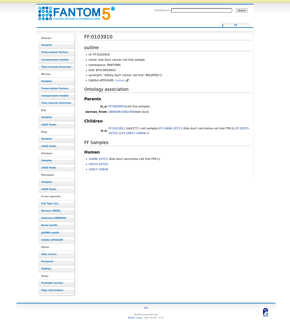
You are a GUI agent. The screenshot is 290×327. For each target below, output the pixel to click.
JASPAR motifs (50, 232)
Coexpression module (55, 59)
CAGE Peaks (48, 124)
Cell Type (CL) (50, 203)
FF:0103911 (117, 128)
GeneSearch (162, 10)
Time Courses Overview (56, 67)
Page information (52, 290)
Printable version (52, 283)
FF (235, 25)
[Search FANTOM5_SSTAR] (201, 10)
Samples (46, 45)
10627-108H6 (98, 169)
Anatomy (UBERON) (53, 218)
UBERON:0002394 (122, 111)
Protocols (47, 261)
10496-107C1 (98, 159)
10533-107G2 (98, 164)
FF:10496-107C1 (170, 128)
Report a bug (135, 317)
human (120, 80)
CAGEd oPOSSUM (52, 240)
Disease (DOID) (50, 210)
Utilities (46, 268)
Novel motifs (49, 225)
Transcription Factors (54, 52)
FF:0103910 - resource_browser (73, 11)
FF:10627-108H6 (134, 133)
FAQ (146, 308)
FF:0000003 (117, 106)
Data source (49, 254)
